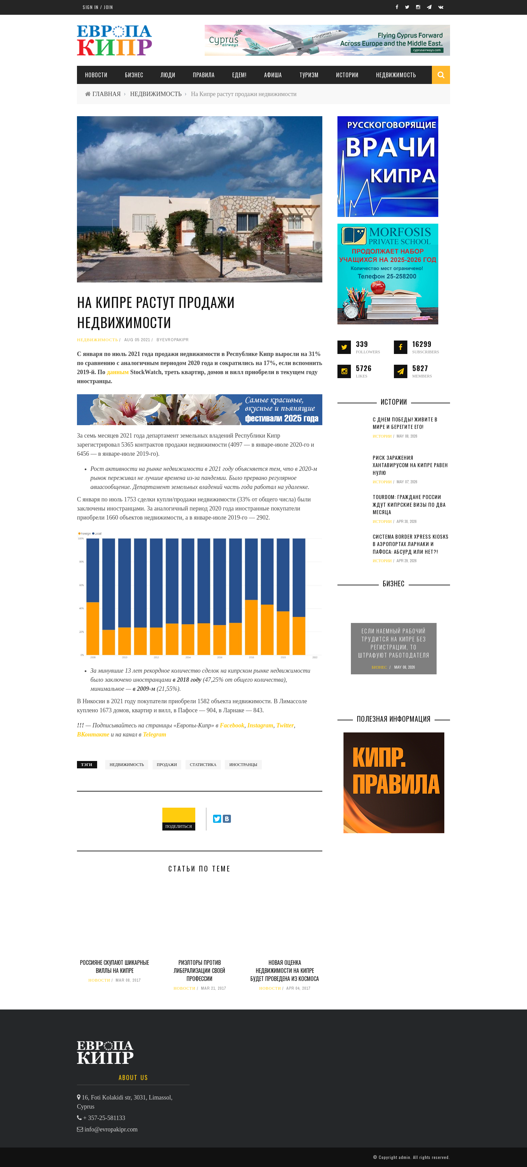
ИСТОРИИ (347, 75)
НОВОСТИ (96, 75)
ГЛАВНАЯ (106, 94)
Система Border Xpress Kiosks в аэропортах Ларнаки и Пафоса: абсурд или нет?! (411, 544)
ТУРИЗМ (309, 75)
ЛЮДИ (168, 75)
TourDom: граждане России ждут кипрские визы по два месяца (409, 504)
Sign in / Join (98, 7)
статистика (203, 764)
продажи (167, 764)
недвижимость (127, 764)
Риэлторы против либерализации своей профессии (199, 970)
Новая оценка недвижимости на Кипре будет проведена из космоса (284, 970)
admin (404, 1157)
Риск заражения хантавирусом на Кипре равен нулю (410, 465)
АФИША (273, 75)
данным (118, 372)
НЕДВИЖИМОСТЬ (396, 75)
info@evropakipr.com (111, 1129)
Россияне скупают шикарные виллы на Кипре (114, 966)
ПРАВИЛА (204, 75)
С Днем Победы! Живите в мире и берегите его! (405, 423)
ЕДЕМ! (239, 75)
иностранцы (243, 764)
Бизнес (134, 75)
